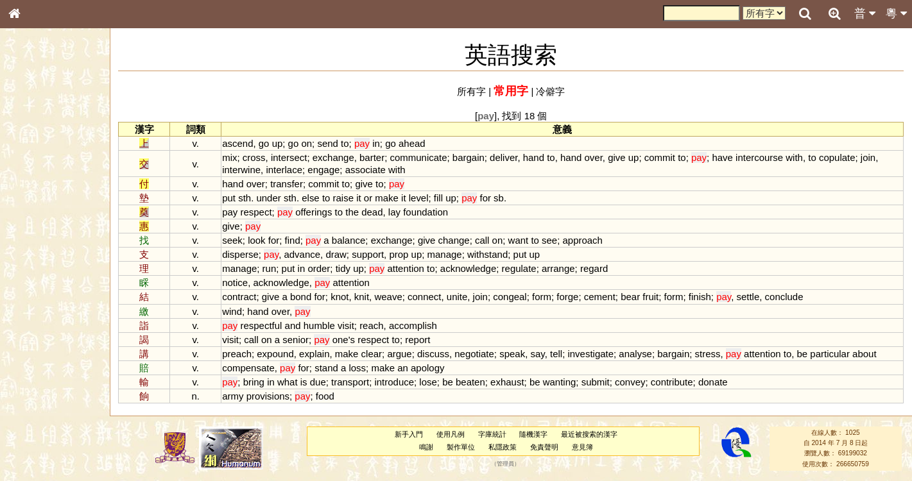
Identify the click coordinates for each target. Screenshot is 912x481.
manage (445, 254)
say (538, 353)
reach (372, 325)
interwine (242, 169)
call (483, 240)
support (369, 254)
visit (347, 325)
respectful (262, 325)
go (264, 143)
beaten (471, 381)
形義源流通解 (39, 218)
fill (438, 197)
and (294, 325)
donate (713, 381)
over (594, 157)
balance (349, 240)
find (293, 240)
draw (337, 254)
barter (373, 157)
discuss (434, 353)
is (304, 381)
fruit (652, 296)
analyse (636, 353)
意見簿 (582, 447)
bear (631, 296)
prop (399, 254)
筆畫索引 (31, 182)
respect (257, 212)
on (307, 143)
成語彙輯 (31, 417)
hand (534, 157)
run (270, 268)
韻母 (43, 337)
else (311, 197)
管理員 (505, 463)
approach (583, 240)
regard (594, 268)
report (418, 339)
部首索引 (31, 171)
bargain (469, 157)
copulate (838, 157)
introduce (395, 381)
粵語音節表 (35, 251)
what (288, 381)
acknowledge (469, 268)
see (550, 240)
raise (344, 197)
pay (231, 212)
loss (358, 367)
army (234, 396)
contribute (672, 381)
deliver (505, 157)
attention (406, 268)
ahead (413, 143)
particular (831, 353)
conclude (785, 296)
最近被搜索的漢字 (590, 434)
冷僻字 (551, 91)
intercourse (760, 157)
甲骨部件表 (35, 194)
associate (366, 169)
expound (276, 353)
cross (254, 157)
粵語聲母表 (35, 262)
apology (428, 367)
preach (238, 353)
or (369, 197)
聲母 (25, 337)
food (325, 396)
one (341, 339)
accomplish (414, 325)
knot (341, 296)
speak (513, 353)
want (519, 240)
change (454, 240)
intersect (289, 157)
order (320, 268)
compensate (249, 367)
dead (373, 212)
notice (236, 282)
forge (569, 296)
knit (362, 296)
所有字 (472, 91)
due (319, 381)
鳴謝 (427, 447)
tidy (343, 268)
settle (749, 296)
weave (389, 296)
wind (233, 311)
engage (325, 169)
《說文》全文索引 (47, 394)
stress (708, 353)
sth (245, 197)
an (404, 367)
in (377, 143)
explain (315, 353)
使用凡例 (450, 434)
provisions (268, 396)
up (278, 143)
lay (395, 212)
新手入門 (409, 434)
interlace (285, 169)
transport (351, 381)
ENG (56, 141)
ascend (238, 143)
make (388, 197)
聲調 (61, 337)
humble (320, 325)
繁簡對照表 (35, 429)
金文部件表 (35, 206)
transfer (287, 183)
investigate (592, 353)
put (230, 197)
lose (429, 381)
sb (500, 197)
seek (233, 240)
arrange (559, 268)
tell (557, 353)
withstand (488, 254)
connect (425, 296)
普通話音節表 (39, 348)
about (865, 353)
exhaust (508, 381)
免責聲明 (544, 447)
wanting (560, 381)
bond (301, 296)
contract (240, 296)
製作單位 (461, 447)
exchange (334, 157)
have (723, 157)
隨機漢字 (534, 434)
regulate (520, 268)
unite (457, 296)
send (328, 143)
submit (596, 381)
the (353, 212)
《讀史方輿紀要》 (47, 405)
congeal (511, 296)
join (868, 157)
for (486, 197)
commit (660, 157)
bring (254, 381)
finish (700, 296)
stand (328, 367)
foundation (426, 212)
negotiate (475, 353)
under (269, 197)
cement (600, 296)
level (419, 197)
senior (297, 339)
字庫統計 (492, 434)
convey (631, 381)
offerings (315, 212)
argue (400, 353)
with (795, 157)
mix (230, 157)
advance (303, 254)
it (359, 197)
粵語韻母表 (35, 275)
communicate (419, 157)
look (257, 240)
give (617, 157)
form (543, 296)
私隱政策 (503, 447)
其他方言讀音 (39, 360)
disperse (241, 254)
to (346, 143)
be (803, 353)
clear (372, 353)
